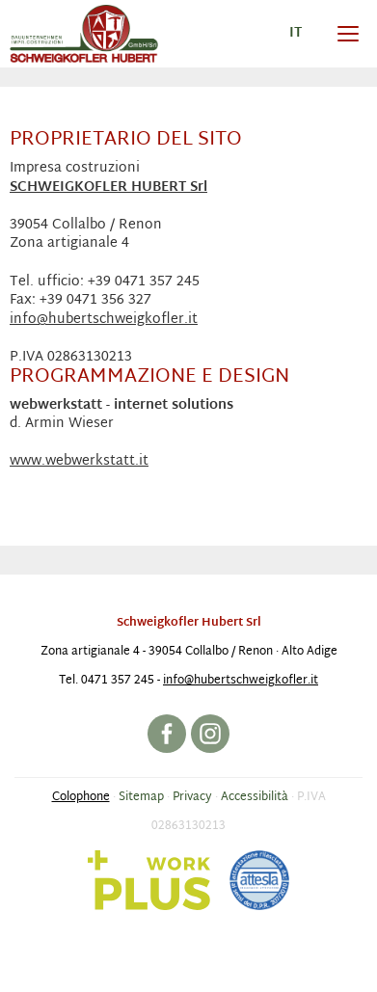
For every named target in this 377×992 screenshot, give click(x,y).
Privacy (192, 797)
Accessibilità (254, 797)
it (295, 33)
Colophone (81, 797)
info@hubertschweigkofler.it (104, 320)
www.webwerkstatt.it (79, 461)
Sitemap (141, 797)
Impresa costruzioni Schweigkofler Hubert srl (84, 34)
